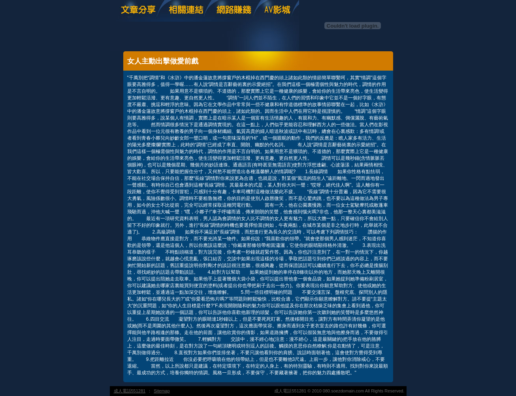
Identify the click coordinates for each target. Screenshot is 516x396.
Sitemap (161, 391)
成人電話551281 (130, 391)
